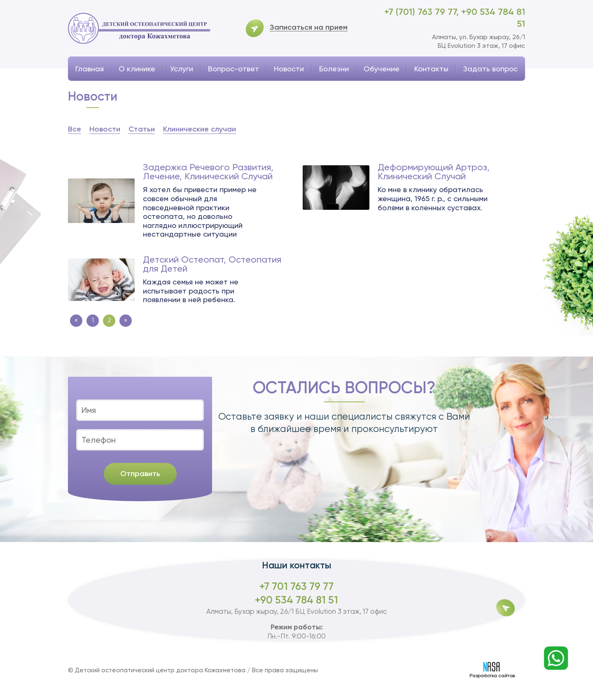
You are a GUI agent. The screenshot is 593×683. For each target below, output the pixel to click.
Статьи (141, 129)
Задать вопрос (490, 68)
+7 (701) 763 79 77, (422, 11)
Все (74, 129)
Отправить (140, 473)
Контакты (431, 68)
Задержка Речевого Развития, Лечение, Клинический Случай (208, 172)
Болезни (334, 68)
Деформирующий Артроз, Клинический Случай (434, 172)
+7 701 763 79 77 (296, 586)
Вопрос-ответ (233, 68)
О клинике (137, 68)
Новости (289, 68)
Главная (89, 68)
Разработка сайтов (492, 670)
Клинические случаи (199, 129)
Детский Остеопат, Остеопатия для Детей (212, 264)
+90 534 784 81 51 (296, 600)
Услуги (181, 68)
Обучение (381, 68)
